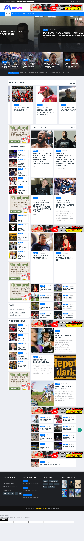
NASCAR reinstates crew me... (46, 438)
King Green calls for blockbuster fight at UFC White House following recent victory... (42, 158)
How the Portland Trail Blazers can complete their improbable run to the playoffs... (73, 64)
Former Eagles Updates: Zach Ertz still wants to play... (10, 66)
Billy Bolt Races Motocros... (63, 387)
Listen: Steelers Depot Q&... (22, 229)
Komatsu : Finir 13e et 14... (22, 156)
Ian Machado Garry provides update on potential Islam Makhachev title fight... (42, 206)
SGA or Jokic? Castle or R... (22, 174)
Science (23, 312)
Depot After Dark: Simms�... (22, 239)
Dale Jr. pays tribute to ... (67, 429)
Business (12, 309)
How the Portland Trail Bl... (64, 258)
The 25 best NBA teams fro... (22, 367)
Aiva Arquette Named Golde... (68, 316)
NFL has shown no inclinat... (68, 307)
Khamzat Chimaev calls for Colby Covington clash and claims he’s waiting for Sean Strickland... (40, 34)
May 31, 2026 (7, 1)
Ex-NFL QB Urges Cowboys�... (22, 348)
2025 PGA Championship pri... (45, 307)
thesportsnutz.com (41, 508)
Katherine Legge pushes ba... (45, 420)
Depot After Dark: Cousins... (41, 361)
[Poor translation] (5, 519)
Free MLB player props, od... (68, 289)
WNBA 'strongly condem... (46, 316)
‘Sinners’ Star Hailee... (22, 357)
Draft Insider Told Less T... (22, 248)
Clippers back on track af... (21, 165)
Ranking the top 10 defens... (22, 192)
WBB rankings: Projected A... (40, 257)
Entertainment (20, 309)
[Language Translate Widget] (25, 1)
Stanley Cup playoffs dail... (22, 183)
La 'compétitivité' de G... (45, 447)
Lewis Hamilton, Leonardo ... (69, 420)
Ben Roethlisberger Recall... (63, 336)
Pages (23, 14)
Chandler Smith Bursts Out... (22, 330)
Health (17, 312)
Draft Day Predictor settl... (21, 220)
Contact (31, 14)
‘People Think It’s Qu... (21, 257)
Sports (12, 28)
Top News (15, 14)
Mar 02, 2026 (18, 28)
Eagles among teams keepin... (45, 298)
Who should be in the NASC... (45, 429)
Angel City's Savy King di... (68, 298)
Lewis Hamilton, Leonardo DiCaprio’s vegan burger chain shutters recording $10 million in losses (65, 111)
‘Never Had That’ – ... (21, 339)
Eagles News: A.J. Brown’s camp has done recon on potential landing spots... (29, 64)
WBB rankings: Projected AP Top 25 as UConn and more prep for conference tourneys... (52, 64)
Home (8, 14)
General (11, 312)
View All (73, 127)
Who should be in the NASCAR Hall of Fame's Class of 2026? (41, 109)
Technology (18, 315)
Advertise (13, 1)
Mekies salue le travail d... (68, 438)
